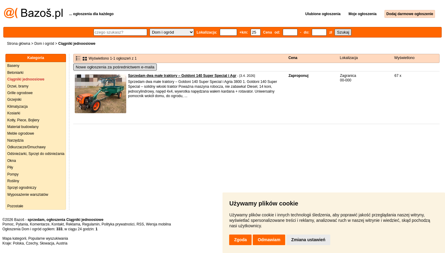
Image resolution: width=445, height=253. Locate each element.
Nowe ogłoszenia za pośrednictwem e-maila (115, 67)
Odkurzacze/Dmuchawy (26, 147)
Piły (10, 167)
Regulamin (91, 224)
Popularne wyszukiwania (48, 238)
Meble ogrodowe (20, 133)
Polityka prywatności (118, 224)
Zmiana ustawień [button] (308, 239)
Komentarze (40, 224)
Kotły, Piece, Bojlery (23, 120)
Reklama (73, 224)
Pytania (22, 224)
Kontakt (57, 224)
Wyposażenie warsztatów (27, 194)
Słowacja (47, 243)
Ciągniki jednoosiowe (25, 79)
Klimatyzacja (17, 106)
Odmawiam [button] (269, 239)
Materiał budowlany (22, 127)
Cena (292, 58)
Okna (11, 161)
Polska (18, 243)
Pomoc (8, 224)
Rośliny (13, 181)
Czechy (32, 243)
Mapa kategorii (14, 238)
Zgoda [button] (240, 239)
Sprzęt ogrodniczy (21, 188)
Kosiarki (13, 113)
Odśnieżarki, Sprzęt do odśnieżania (35, 154)
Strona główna (18, 43)
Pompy (12, 174)
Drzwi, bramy (17, 86)
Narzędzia (15, 140)
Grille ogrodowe (20, 93)
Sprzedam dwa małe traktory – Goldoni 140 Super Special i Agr (182, 76)
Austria (61, 243)
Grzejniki (14, 99)
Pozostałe (15, 206)
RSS (140, 224)
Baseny (13, 66)
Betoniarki (15, 73)
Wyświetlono (404, 58)
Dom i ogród (44, 43)
